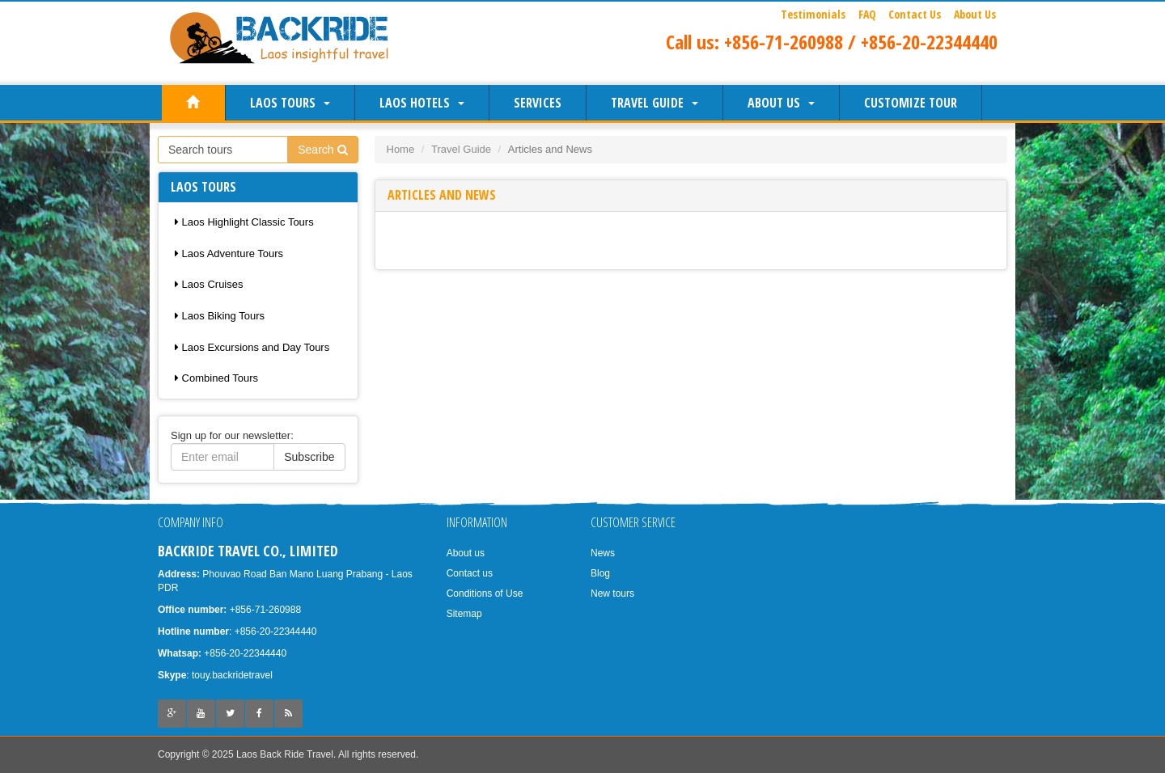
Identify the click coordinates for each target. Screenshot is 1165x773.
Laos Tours (290, 103)
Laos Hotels (421, 103)
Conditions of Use (485, 593)
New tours (612, 593)
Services (537, 103)
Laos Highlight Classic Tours (244, 222)
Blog (600, 573)
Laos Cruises (209, 284)
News (603, 553)
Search (322, 149)
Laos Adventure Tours (229, 253)
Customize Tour (910, 103)
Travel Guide (654, 103)
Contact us (470, 573)
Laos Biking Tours (220, 316)
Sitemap (464, 613)
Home (401, 149)
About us (781, 103)
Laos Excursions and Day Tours (252, 347)
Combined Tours (216, 378)
